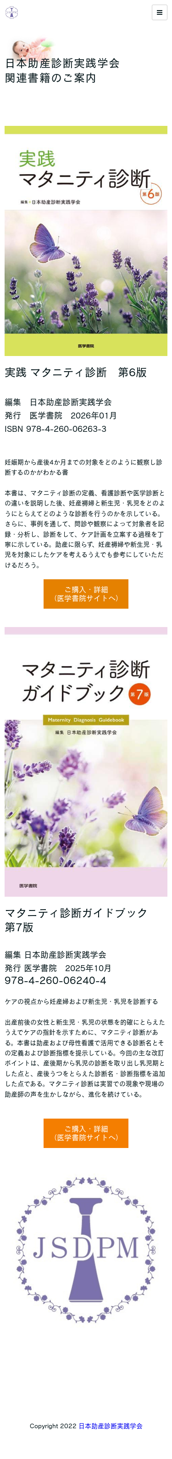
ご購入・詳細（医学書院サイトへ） (86, 594)
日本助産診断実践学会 (110, 1426)
